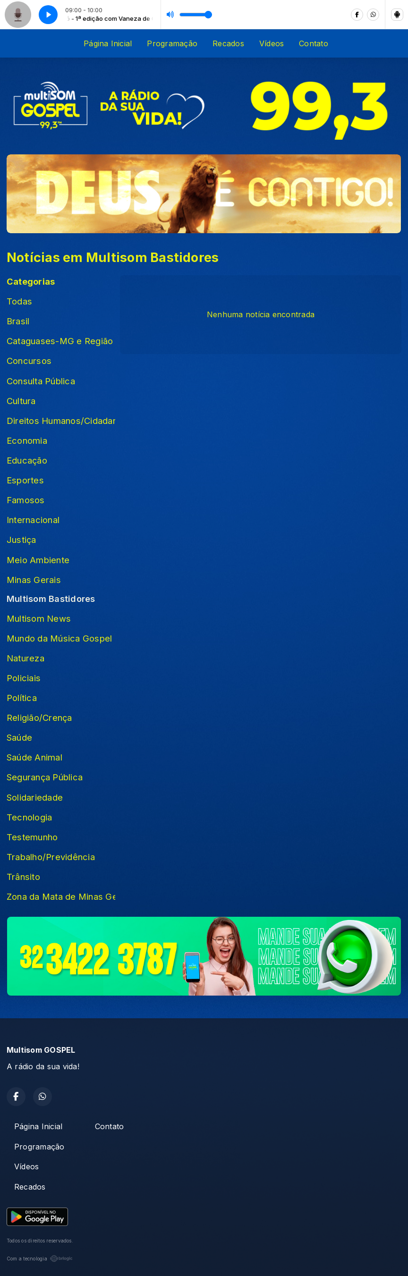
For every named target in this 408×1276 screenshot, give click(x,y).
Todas (19, 301)
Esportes (25, 480)
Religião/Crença (39, 717)
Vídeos (271, 43)
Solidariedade (35, 797)
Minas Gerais (34, 580)
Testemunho (32, 837)
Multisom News (39, 618)
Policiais (24, 678)
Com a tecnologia (40, 1258)
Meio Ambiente (38, 560)
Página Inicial (108, 43)
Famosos (26, 500)
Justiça (21, 539)
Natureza (25, 658)
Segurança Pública (45, 777)
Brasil (18, 321)
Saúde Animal (34, 757)
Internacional (33, 520)
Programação (172, 43)
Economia (27, 440)
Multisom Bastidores (51, 598)
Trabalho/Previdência (51, 857)
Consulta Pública (41, 381)
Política (22, 698)
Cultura (21, 401)
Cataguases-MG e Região (60, 341)
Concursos (29, 360)
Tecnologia (29, 817)
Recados (228, 43)
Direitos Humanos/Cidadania (61, 420)
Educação (27, 460)
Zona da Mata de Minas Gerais (61, 896)
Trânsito (23, 876)
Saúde (19, 737)
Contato (313, 43)
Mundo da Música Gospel (59, 638)
